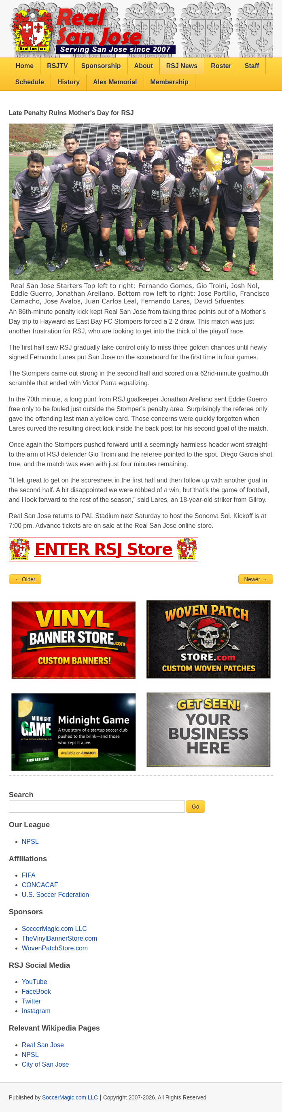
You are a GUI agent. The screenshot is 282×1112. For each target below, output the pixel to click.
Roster (221, 65)
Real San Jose (43, 1045)
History (68, 82)
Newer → (255, 579)
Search (21, 794)
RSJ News (181, 65)
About (143, 65)
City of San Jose (45, 1064)
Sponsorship (101, 65)
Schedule (29, 82)
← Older (25, 579)
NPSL (30, 841)
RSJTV (57, 65)
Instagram (36, 1010)
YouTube (34, 981)
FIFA (29, 875)
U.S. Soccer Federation (55, 894)
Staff (252, 65)
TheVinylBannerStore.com (59, 938)
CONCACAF (40, 884)
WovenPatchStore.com (55, 948)
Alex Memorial (115, 82)
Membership (170, 82)
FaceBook (36, 991)
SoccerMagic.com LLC (54, 928)
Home (25, 65)
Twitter (31, 1001)
